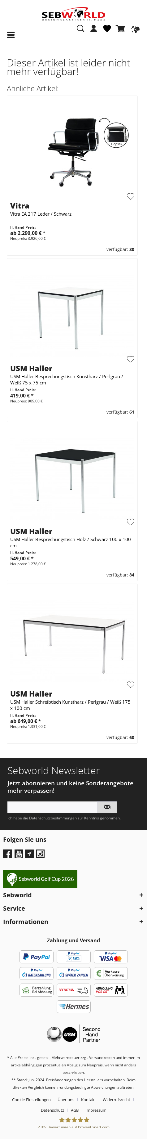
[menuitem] (93, 31)
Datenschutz (52, 1110)
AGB (75, 1110)
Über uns (66, 1099)
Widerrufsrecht (116, 1099)
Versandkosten (102, 1057)
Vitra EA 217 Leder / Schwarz (40, 214)
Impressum (95, 1110)
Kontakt (88, 1099)
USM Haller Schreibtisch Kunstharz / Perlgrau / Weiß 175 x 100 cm (70, 705)
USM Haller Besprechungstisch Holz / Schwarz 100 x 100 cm (70, 542)
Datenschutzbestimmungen (53, 818)
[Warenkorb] (121, 28)
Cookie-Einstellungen (31, 1099)
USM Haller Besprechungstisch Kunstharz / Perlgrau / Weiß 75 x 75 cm (66, 379)
